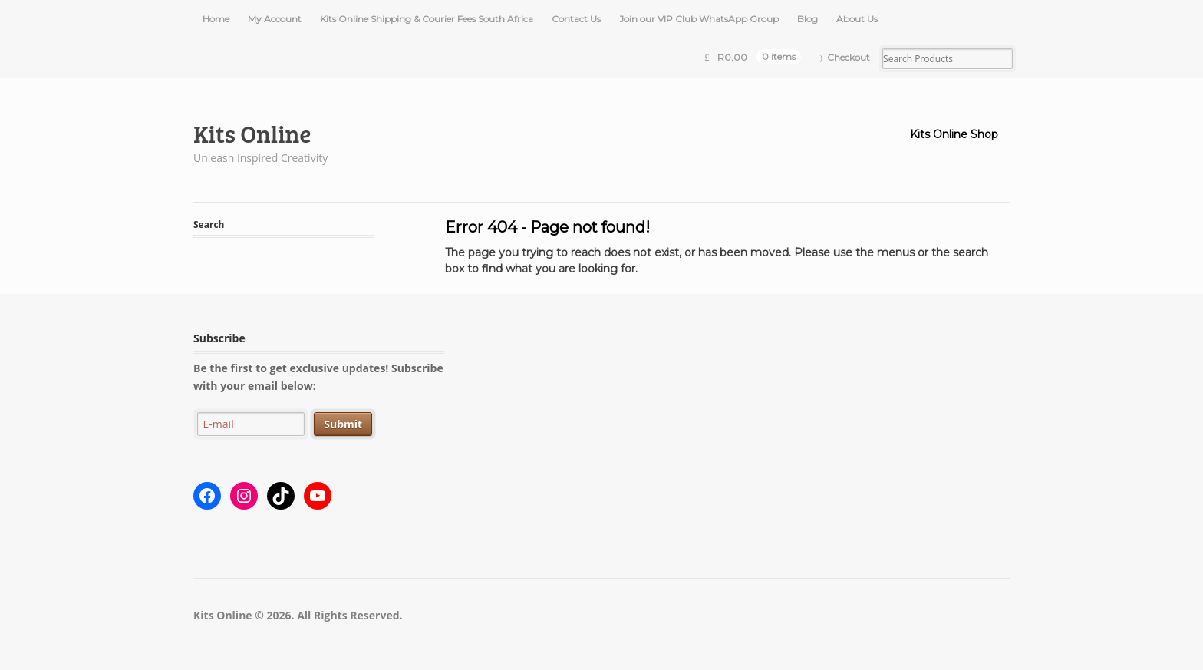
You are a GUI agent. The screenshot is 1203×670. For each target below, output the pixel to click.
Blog (807, 19)
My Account (275, 19)
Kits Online (252, 133)
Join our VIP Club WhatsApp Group (699, 19)
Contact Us (576, 19)
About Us (857, 19)
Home (216, 19)
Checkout (848, 57)
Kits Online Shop (954, 134)
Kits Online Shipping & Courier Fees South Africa (426, 19)
